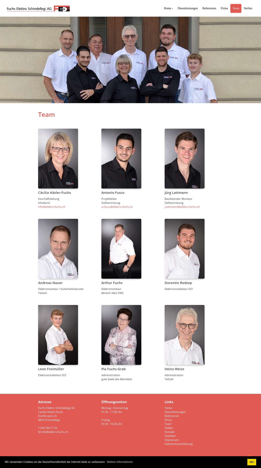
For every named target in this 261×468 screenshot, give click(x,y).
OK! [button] (252, 462)
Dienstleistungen (175, 412)
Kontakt (169, 432)
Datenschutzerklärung (179, 444)
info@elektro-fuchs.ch (51, 207)
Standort (170, 436)
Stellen (169, 428)
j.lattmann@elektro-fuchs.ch (182, 207)
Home (168, 408)
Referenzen (172, 416)
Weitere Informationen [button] (120, 462)
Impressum (172, 440)
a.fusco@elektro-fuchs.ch (117, 207)
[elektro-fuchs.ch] (38, 8)
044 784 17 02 (48, 428)
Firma (168, 420)
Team (168, 424)
